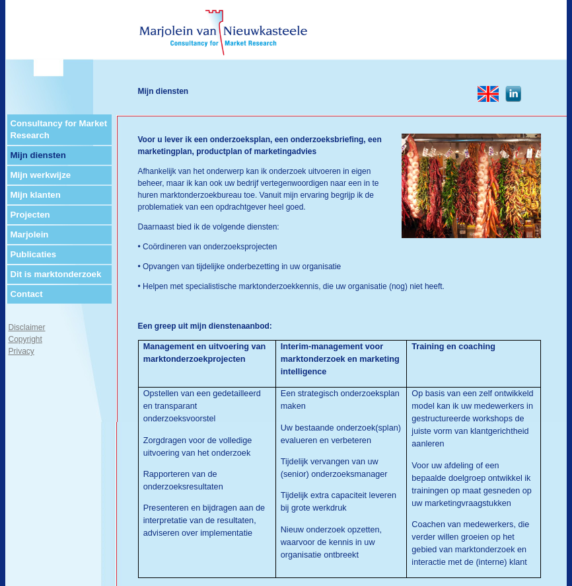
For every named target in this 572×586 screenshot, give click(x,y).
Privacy (21, 351)
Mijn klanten (36, 195)
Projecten (30, 215)
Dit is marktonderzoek (56, 274)
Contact (27, 294)
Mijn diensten (38, 155)
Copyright (25, 339)
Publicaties (34, 254)
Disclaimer (27, 327)
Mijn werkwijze (41, 175)
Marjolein (30, 234)
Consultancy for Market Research (59, 129)
